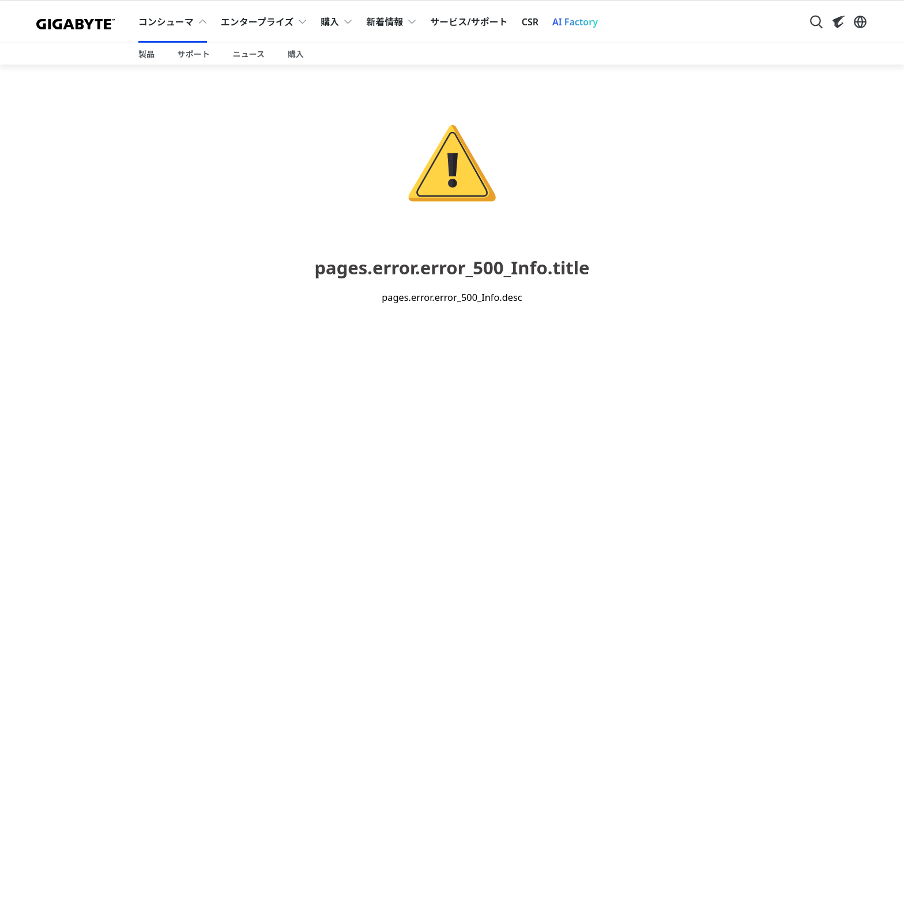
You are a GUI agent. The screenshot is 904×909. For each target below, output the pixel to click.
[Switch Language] (860, 21)
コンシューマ (166, 22)
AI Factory (575, 22)
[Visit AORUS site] (838, 21)
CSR (530, 22)
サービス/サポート (468, 22)
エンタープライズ (257, 22)
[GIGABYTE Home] (78, 21)
